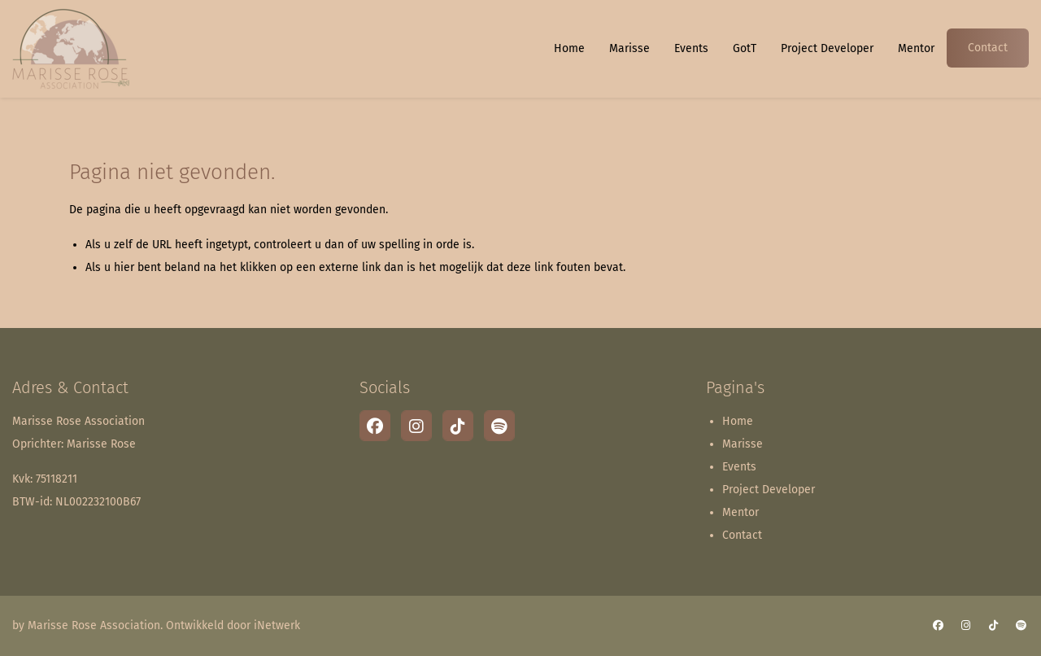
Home (569, 48)
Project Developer (827, 48)
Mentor (916, 48)
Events (691, 48)
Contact (988, 48)
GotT (744, 48)
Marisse (629, 48)
